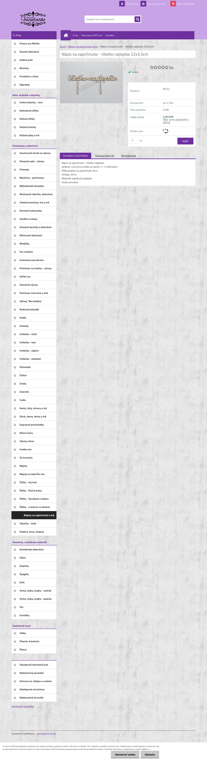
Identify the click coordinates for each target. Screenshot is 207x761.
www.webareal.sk (46, 733)
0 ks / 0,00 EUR (185, 4)
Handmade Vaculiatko (22, 706)
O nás (75, 35)
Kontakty (109, 35)
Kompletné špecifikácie (75, 156)
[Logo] (33, 19)
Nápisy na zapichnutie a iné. (83, 46)
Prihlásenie (132, 4)
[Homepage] (67, 35)
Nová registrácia (156, 4)
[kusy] (134, 140)
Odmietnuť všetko (125, 754)
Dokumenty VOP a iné (91, 35)
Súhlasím (150, 754)
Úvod (62, 46)
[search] (137, 19)
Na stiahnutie (128, 156)
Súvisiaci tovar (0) (104, 156)
